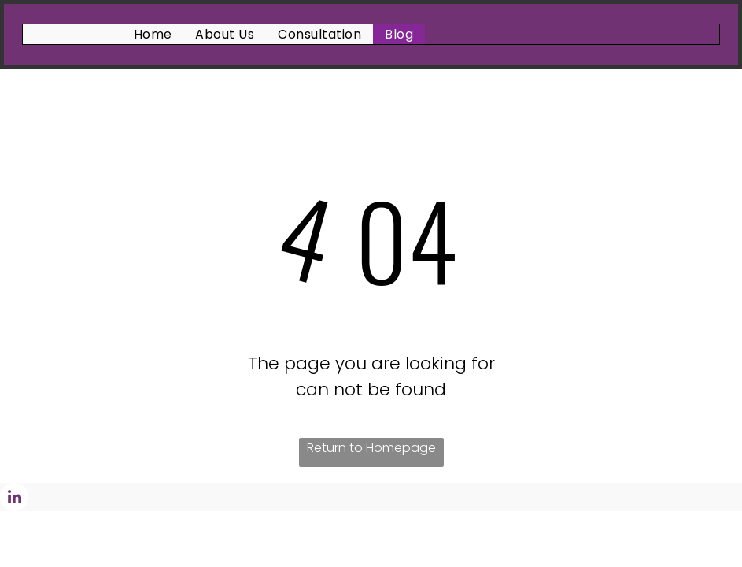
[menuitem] (153, 34)
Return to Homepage (371, 448)
